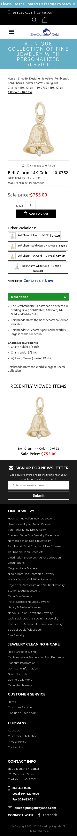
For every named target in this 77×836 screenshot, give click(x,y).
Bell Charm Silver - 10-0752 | (34, 235)
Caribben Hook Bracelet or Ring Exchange (36, 657)
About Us (14, 730)
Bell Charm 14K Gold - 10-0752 (38, 448)
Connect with (20, 815)
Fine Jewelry (16, 635)
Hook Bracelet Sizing (22, 651)
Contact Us (44, 12)
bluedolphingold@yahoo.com (35, 808)
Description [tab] (38, 297)
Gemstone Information (23, 668)
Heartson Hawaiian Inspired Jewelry (31, 518)
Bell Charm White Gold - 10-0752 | (38, 267)
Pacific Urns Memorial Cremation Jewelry (35, 624)
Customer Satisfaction (22, 736)
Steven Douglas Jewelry (24, 590)
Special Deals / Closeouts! (25, 629)
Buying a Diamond (20, 679)
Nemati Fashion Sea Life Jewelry (29, 540)
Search (35, 20)
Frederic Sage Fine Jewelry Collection (33, 535)
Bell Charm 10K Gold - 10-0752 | (37, 256)
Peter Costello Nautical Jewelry (28, 601)
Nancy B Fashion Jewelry (24, 607)
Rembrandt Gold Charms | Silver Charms (34, 546)
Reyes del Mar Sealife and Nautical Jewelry (36, 585)
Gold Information (19, 674)
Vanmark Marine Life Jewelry (27, 529)
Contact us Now (38, 281)
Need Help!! (15, 280)
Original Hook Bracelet (23, 568)
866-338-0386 (22, 12)
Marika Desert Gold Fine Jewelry (29, 579)
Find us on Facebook (22, 713)
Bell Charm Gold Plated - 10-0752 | (38, 246)
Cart (46, 20)
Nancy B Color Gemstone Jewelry (30, 612)
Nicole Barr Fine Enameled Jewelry (31, 573)
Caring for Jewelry (20, 685)
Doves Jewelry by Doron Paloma (29, 524)
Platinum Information (22, 663)
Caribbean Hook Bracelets (25, 552)
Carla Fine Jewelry (20, 596)
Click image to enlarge (41, 165)
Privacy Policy (17, 741)
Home (12, 701)
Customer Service (20, 707)
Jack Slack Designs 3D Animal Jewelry (33, 618)
